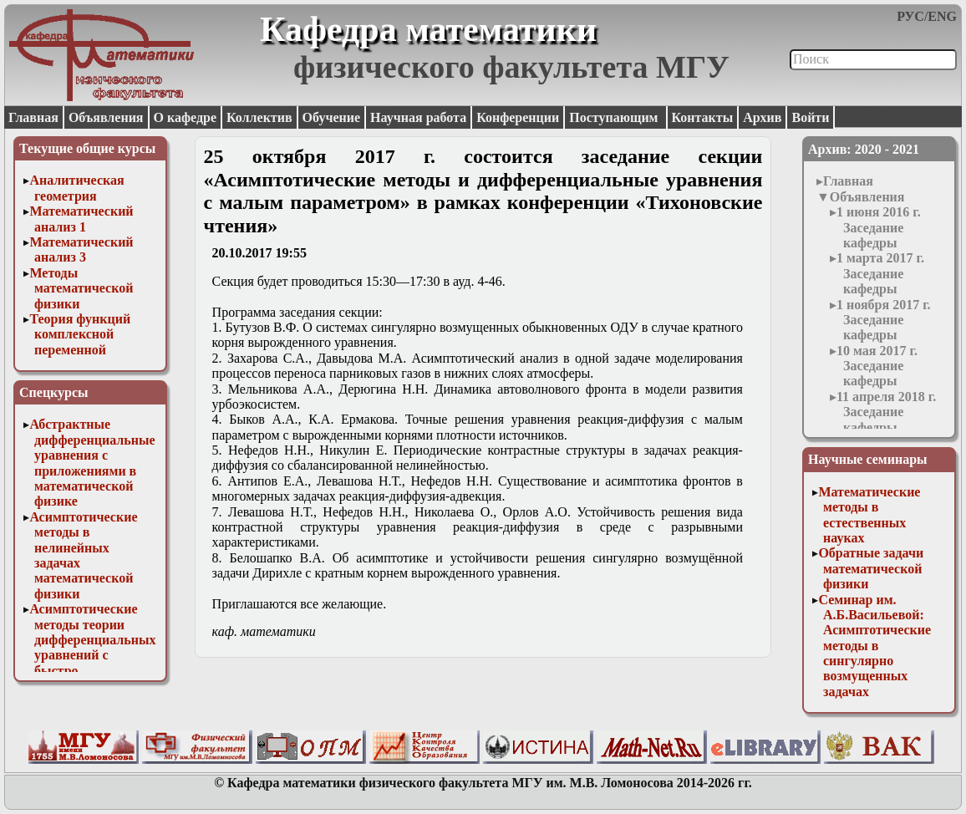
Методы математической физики (81, 288)
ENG (942, 16)
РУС (910, 16)
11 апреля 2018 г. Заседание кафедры (886, 412)
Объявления (106, 117)
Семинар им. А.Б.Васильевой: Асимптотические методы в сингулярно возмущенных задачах (874, 646)
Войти (810, 117)
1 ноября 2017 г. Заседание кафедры (883, 320)
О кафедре (185, 117)
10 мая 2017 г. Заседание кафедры (877, 366)
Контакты (703, 117)
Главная (33, 117)
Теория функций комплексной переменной (79, 334)
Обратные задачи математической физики (870, 568)
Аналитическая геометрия (76, 187)
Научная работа (418, 117)
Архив (762, 117)
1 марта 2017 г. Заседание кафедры (880, 273)
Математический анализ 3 (81, 249)
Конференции (517, 117)
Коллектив (259, 117)
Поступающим (615, 117)
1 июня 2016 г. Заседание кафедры (878, 227)
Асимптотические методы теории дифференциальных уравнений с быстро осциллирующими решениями (92, 655)
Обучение (332, 117)
